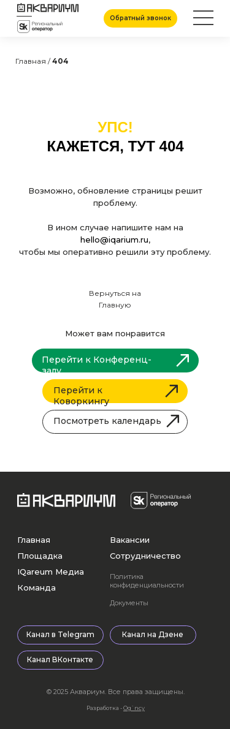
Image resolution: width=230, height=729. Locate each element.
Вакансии (130, 540)
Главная (33, 540)
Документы (129, 603)
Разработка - (115, 707)
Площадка (40, 556)
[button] (140, 18)
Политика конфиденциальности (147, 580)
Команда (36, 587)
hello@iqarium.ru (114, 239)
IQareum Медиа (50, 571)
